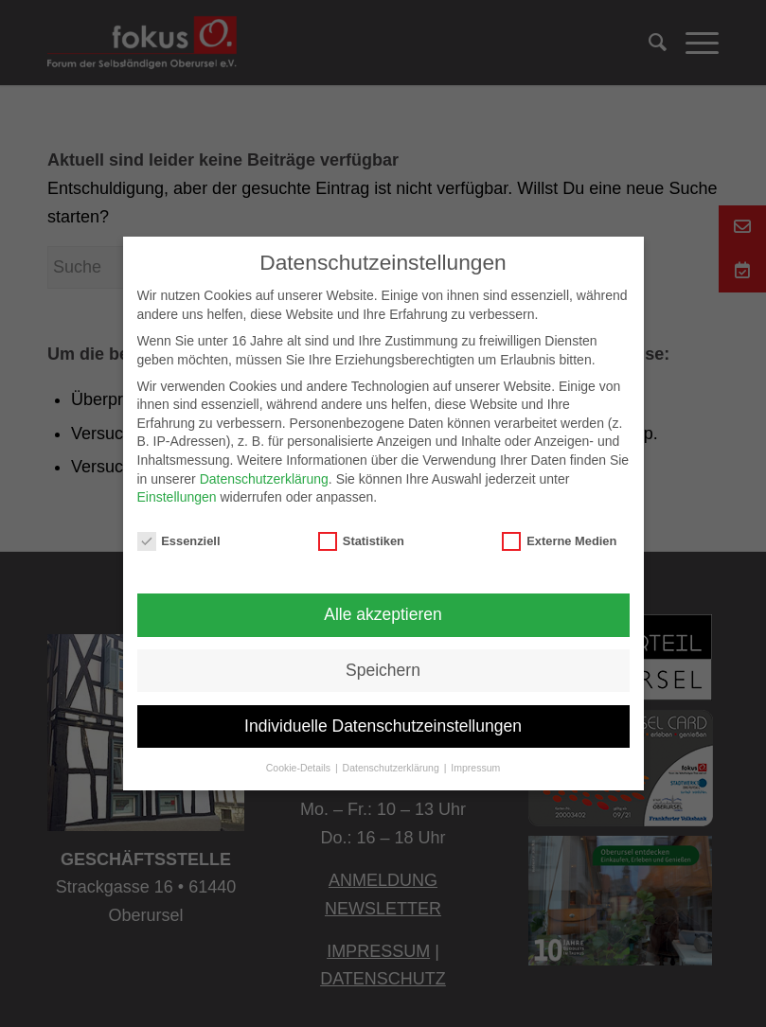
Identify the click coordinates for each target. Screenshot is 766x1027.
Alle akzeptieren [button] (383, 614)
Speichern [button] (383, 670)
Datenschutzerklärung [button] (392, 767)
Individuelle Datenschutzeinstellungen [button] (383, 726)
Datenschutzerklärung (264, 479)
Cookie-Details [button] (299, 767)
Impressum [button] (475, 767)
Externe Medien (559, 541)
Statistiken (361, 541)
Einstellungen (177, 497)
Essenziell (179, 541)
